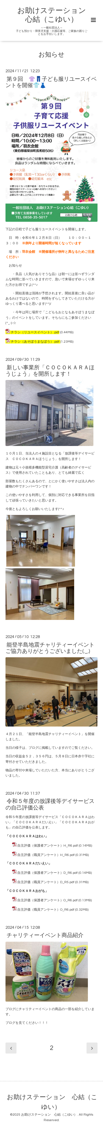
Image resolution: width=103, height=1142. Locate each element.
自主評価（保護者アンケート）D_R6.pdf (47, 873)
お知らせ (51, 55)
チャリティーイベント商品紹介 (45, 935)
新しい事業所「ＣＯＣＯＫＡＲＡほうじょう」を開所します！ (49, 370)
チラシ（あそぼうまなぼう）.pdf (35, 341)
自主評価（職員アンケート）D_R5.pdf (45, 882)
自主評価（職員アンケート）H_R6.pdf (46, 855)
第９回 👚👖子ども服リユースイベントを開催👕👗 (51, 82)
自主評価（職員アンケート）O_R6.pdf (45, 909)
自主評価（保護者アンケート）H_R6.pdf (47, 845)
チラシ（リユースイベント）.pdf (35, 332)
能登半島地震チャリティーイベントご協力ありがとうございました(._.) (49, 648)
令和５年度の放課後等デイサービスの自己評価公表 (49, 804)
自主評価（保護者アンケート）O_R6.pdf (47, 900)
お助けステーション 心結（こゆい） (52, 1102)
